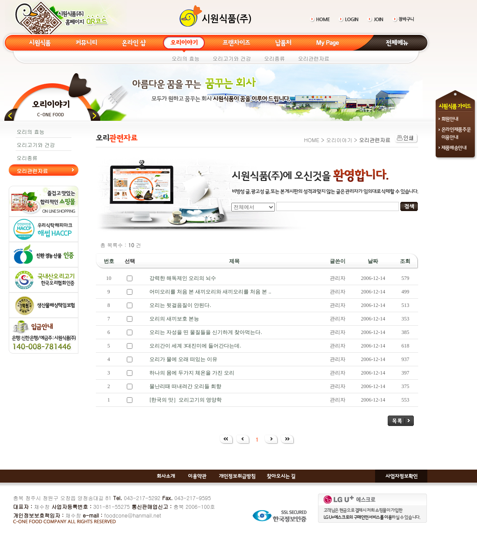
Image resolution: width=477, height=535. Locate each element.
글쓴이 (337, 261)
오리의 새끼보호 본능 (174, 319)
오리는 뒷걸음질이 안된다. (180, 305)
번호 (109, 261)
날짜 (373, 261)
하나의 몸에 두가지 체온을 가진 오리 (191, 373)
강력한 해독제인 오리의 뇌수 (182, 278)
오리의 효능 (186, 58)
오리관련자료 (313, 58)
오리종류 (274, 58)
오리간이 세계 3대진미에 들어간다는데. (195, 346)
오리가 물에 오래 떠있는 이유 (183, 359)
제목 (234, 261)
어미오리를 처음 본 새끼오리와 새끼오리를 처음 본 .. (210, 292)
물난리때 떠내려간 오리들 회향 (185, 386)
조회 (405, 261)
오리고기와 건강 (232, 58)
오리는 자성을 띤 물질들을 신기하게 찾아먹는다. (205, 332)
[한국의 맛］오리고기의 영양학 (185, 400)
